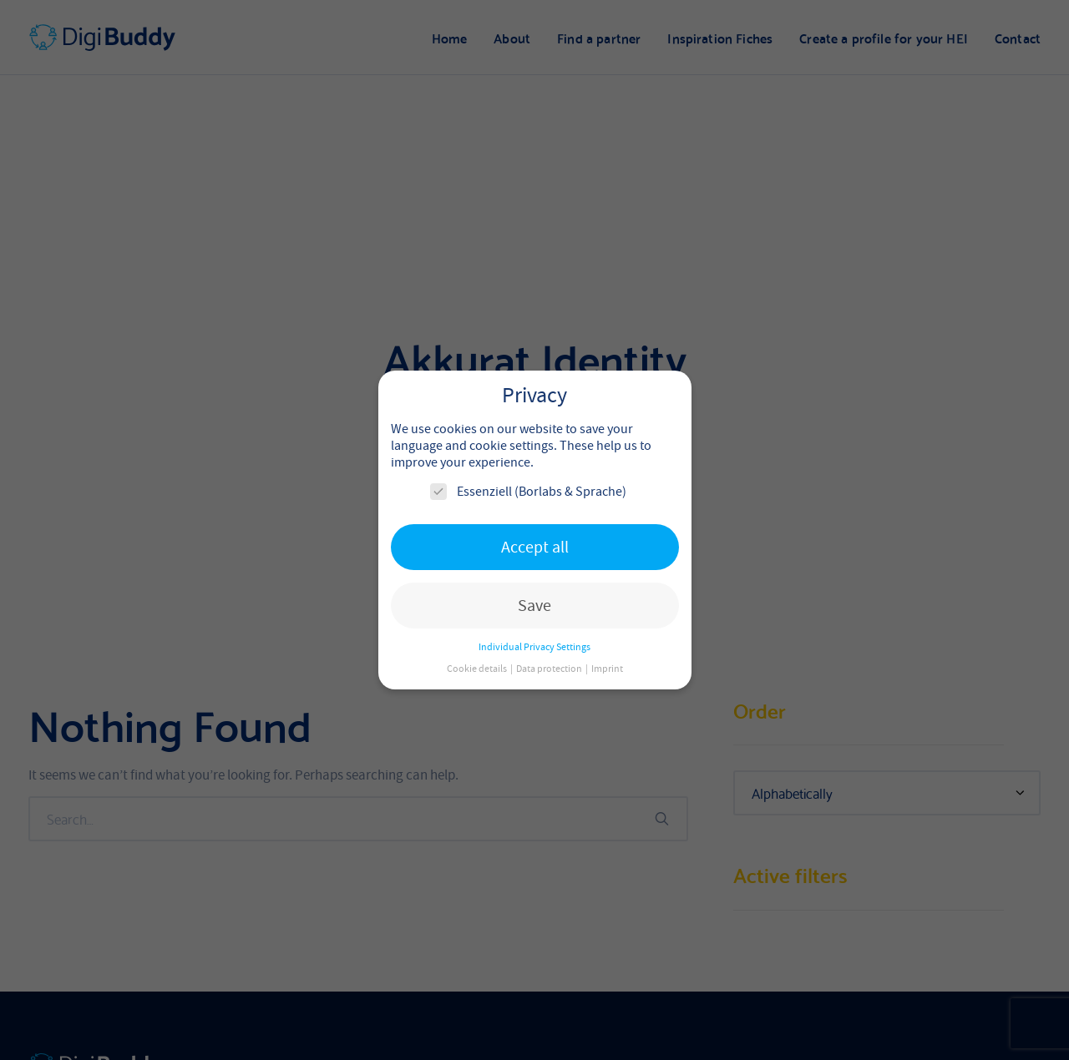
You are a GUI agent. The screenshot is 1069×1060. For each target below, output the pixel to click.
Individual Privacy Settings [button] (534, 647)
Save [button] (534, 605)
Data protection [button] (550, 668)
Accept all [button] (535, 547)
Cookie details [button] (478, 668)
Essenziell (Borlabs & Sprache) (528, 491)
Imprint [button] (607, 668)
